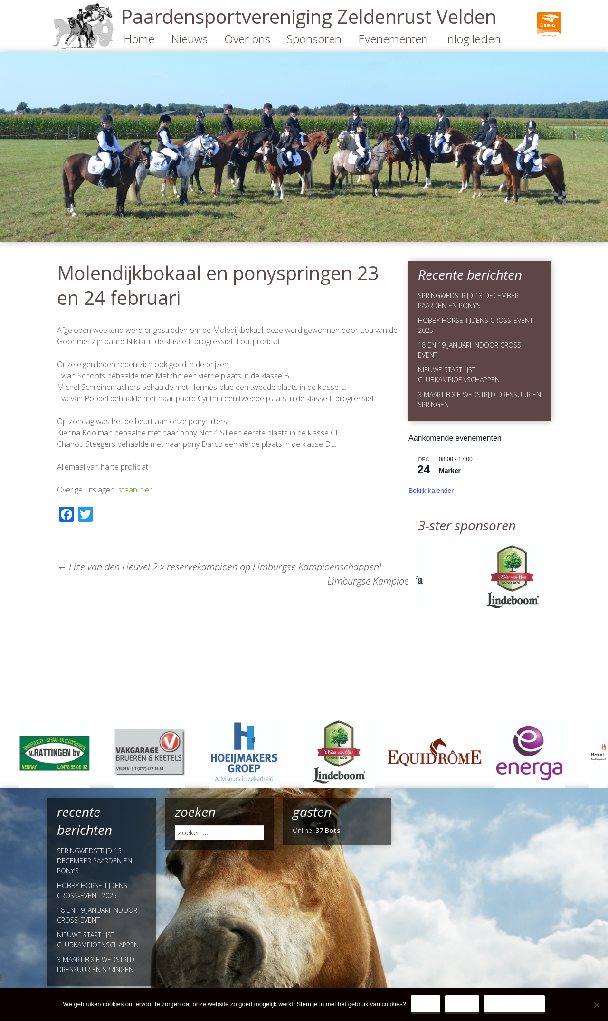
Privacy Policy (514, 1004)
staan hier (135, 489)
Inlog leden (473, 39)
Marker (450, 470)
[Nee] (596, 1005)
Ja (425, 1004)
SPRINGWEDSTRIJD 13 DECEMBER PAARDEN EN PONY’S (94, 860)
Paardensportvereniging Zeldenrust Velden (308, 16)
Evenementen (393, 39)
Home (139, 39)
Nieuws (189, 39)
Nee (462, 1004)
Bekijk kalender (431, 490)
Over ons (247, 39)
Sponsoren (314, 39)
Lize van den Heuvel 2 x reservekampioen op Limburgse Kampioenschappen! (219, 566)
